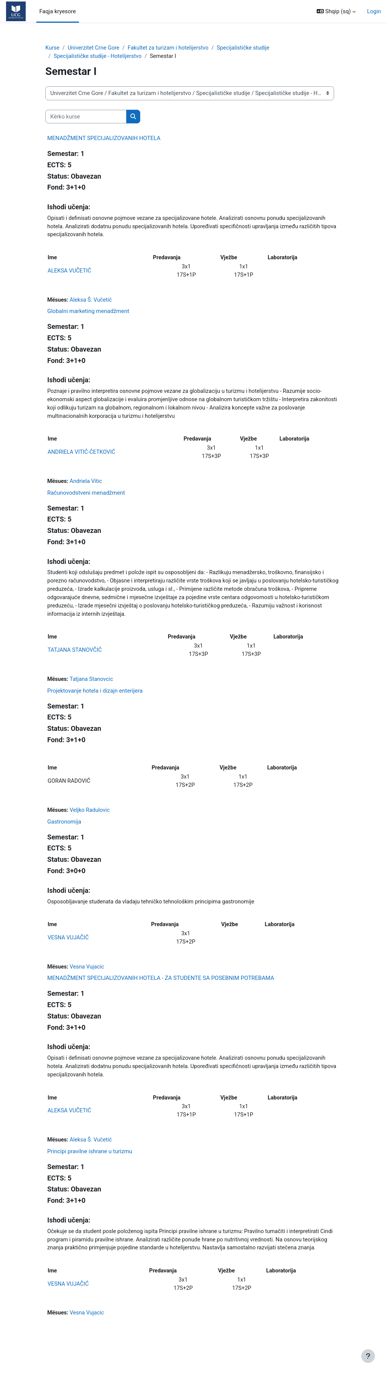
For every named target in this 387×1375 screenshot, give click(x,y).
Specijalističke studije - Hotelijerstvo (99, 56)
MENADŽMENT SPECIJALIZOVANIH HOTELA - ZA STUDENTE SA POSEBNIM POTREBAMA (160, 988)
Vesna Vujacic (87, 976)
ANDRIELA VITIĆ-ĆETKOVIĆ (82, 456)
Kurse (52, 48)
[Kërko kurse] (86, 117)
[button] (336, 11)
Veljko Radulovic (90, 818)
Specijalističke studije (247, 48)
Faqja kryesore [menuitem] (57, 11)
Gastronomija (64, 830)
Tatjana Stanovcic (92, 686)
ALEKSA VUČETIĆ (70, 272)
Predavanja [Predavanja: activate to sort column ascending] (167, 259)
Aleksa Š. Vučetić (91, 302)
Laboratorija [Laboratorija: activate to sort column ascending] (283, 259)
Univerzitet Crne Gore (94, 48)
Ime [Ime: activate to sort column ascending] (52, 259)
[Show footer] (368, 1356)
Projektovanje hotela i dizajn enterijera (94, 698)
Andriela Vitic (87, 485)
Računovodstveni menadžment (86, 497)
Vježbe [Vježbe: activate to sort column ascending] (229, 259)
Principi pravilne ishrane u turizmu (89, 1163)
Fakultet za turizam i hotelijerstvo (170, 48)
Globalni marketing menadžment (88, 313)
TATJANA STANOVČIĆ (75, 656)
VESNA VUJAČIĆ (69, 947)
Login (374, 11)
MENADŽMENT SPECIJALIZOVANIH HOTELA (103, 138)
